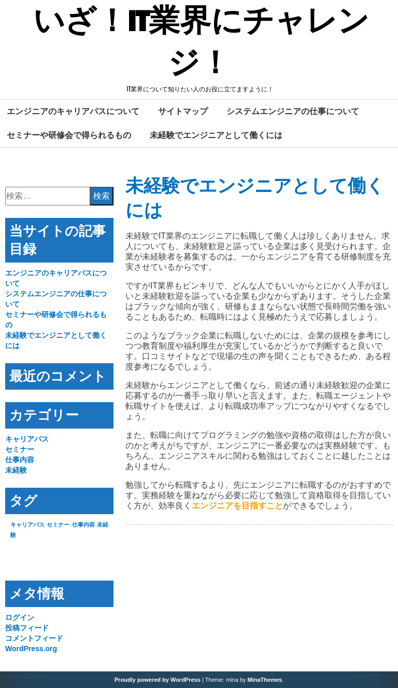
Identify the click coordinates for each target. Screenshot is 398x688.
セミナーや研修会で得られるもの (69, 135)
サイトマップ (183, 111)
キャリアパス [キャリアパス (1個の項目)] (27, 524)
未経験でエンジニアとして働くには (216, 135)
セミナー (19, 449)
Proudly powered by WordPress (158, 680)
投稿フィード (27, 628)
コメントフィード (34, 638)
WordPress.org (31, 648)
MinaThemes (265, 680)
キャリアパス (27, 439)
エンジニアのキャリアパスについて (73, 111)
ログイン (19, 617)
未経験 (16, 470)
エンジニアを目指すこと (237, 505)
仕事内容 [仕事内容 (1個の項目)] (83, 524)
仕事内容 (19, 460)
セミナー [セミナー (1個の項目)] (58, 524)
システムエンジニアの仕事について (292, 111)
